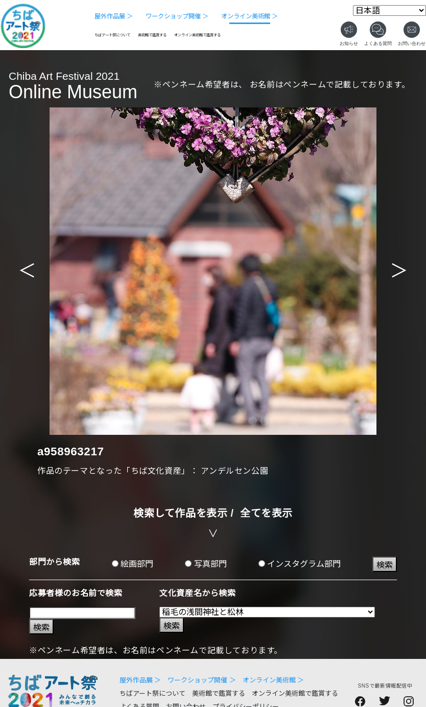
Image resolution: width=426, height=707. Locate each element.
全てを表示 (266, 513)
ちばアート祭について (112, 35)
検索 (384, 565)
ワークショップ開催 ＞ (177, 16)
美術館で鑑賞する (152, 35)
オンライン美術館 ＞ (249, 16)
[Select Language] (389, 10)
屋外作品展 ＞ (113, 16)
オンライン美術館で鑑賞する (197, 35)
